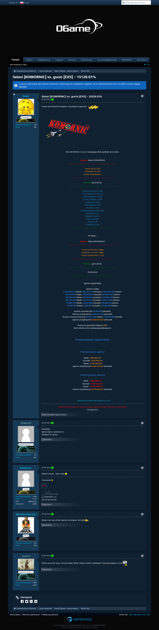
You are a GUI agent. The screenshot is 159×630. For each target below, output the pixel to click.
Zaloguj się (13, 3)
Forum (15, 59)
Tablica (29, 60)
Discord (72, 60)
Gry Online (142, 60)
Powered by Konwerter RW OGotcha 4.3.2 (92, 401)
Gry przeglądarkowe (107, 60)
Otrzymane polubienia (23, 125)
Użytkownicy (44, 60)
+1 (52, 423)
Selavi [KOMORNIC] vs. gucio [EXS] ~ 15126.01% (54, 77)
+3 (52, 99)
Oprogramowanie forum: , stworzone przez (79, 625)
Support (59, 60)
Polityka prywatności (49, 614)
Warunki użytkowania (31, 614)
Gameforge (86, 60)
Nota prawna (15, 614)
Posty (17, 127)
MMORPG (127, 60)
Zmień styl (123, 614)
